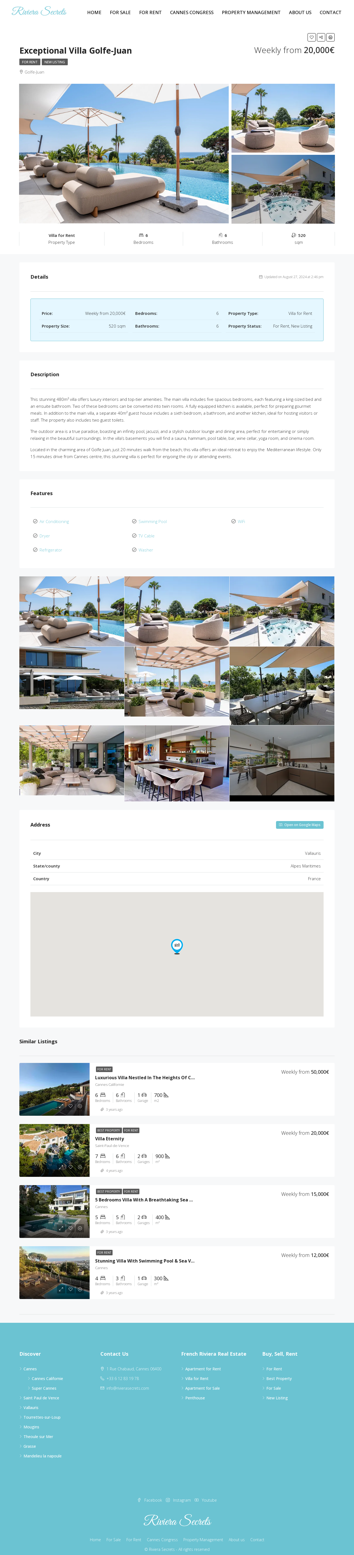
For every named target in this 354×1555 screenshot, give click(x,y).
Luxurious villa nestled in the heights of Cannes (149, 1072)
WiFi (241, 520)
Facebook (150, 1494)
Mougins (31, 1421)
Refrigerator (51, 545)
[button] (177, 941)
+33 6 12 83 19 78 (122, 1373)
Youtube (206, 1494)
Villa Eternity (109, 1133)
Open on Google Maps (300, 819)
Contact (331, 12)
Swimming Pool (153, 520)
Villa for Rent (197, 1373)
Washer (146, 545)
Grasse (30, 1441)
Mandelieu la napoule (43, 1450)
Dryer (45, 533)
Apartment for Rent (203, 1363)
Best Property (109, 1125)
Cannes (30, 1363)
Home (94, 12)
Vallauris (31, 1402)
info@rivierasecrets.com (127, 1383)
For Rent (150, 12)
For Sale (120, 12)
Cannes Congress (192, 12)
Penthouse (195, 1392)
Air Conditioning (54, 520)
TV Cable (147, 533)
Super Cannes (44, 1383)
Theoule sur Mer (38, 1431)
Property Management (251, 12)
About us (300, 12)
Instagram (179, 1494)
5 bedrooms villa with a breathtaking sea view (147, 1194)
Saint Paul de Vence (41, 1392)
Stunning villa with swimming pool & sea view (147, 1256)
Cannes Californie (47, 1373)
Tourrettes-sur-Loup (42, 1412)
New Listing (55, 62)
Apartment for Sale (202, 1383)
